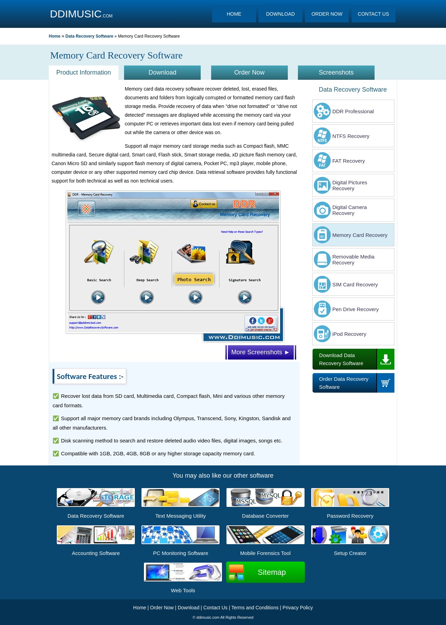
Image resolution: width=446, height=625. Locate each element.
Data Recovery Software (89, 36)
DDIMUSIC (75, 14)
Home (54, 36)
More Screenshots (260, 352)
